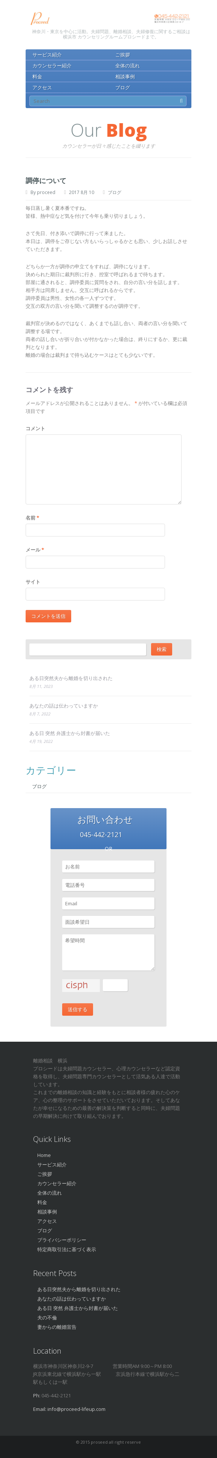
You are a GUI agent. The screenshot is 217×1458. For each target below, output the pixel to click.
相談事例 (125, 76)
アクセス (42, 87)
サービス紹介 (47, 54)
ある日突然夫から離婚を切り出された (71, 678)
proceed (46, 192)
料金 (37, 76)
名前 (32, 517)
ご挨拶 (122, 54)
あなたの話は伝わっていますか (63, 705)
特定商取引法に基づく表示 (66, 1249)
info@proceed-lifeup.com (76, 1409)
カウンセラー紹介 (52, 65)
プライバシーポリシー (61, 1239)
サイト (33, 581)
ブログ (122, 87)
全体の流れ (127, 65)
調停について (46, 180)
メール (35, 549)
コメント (35, 428)
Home (44, 1155)
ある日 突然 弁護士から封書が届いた (69, 733)
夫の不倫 (47, 1317)
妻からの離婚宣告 (56, 1327)
